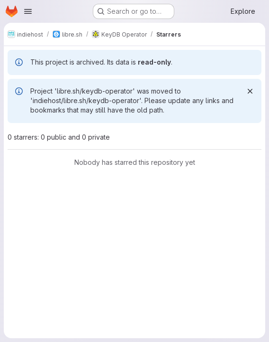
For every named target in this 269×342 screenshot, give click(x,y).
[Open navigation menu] (28, 11)
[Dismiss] (250, 91)
